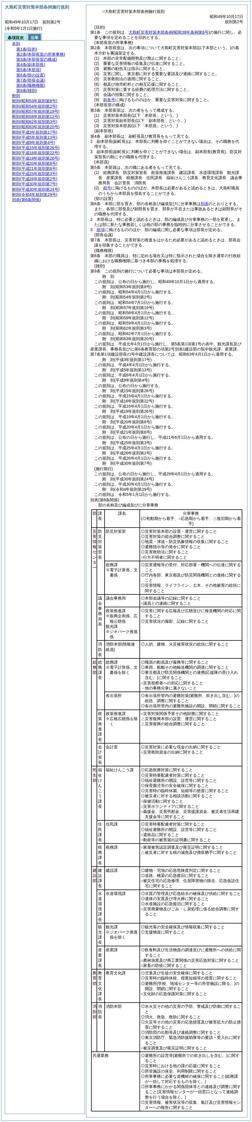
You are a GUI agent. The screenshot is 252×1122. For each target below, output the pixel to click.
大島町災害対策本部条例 (169, 32)
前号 (107, 188)
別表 (205, 203)
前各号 (109, 99)
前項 (101, 229)
